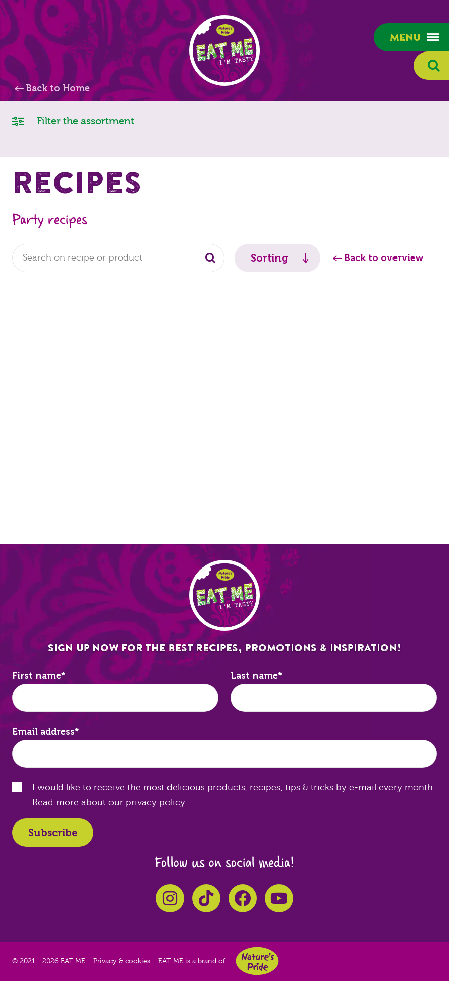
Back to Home (58, 88)
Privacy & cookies (121, 961)
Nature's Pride (257, 961)
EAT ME (224, 50)
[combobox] (118, 258)
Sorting (269, 258)
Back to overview (384, 258)
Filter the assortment (73, 120)
